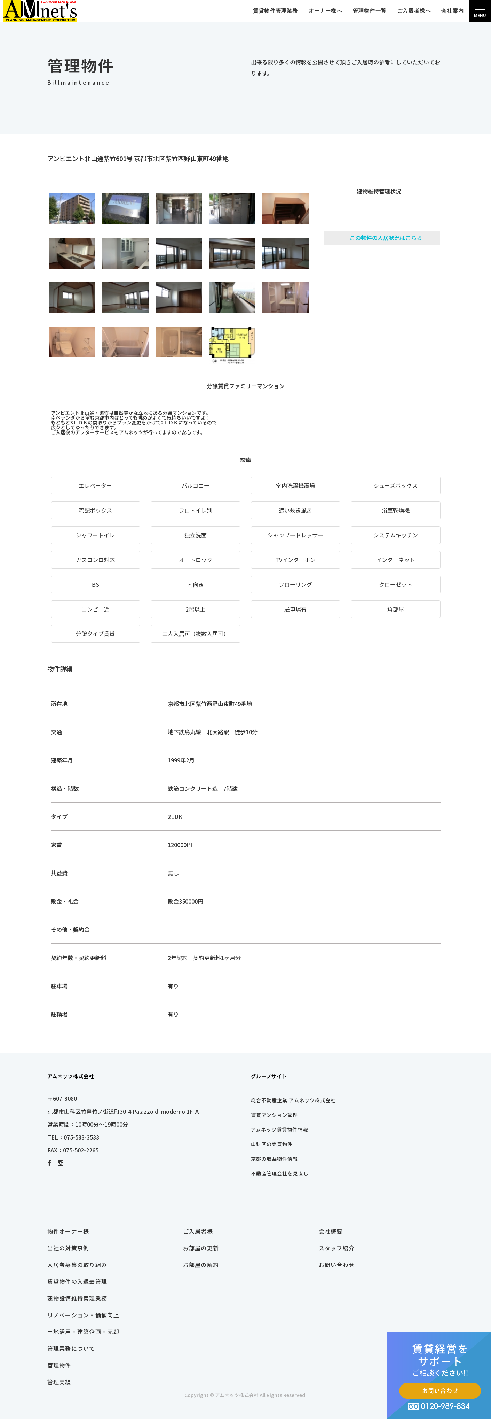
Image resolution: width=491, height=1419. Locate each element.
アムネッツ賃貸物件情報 (279, 1129)
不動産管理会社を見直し (280, 1173)
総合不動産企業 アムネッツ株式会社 (293, 1100)
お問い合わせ (337, 1264)
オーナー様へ (325, 11)
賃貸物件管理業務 (275, 11)
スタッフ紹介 (337, 1248)
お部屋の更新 (201, 1248)
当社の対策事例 (68, 1248)
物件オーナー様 (68, 1231)
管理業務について (71, 1348)
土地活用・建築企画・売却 (83, 1331)
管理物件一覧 (370, 11)
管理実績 (59, 1382)
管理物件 (59, 1365)
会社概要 (331, 1231)
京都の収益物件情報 (274, 1158)
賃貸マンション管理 (274, 1114)
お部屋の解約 (201, 1264)
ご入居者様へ (414, 11)
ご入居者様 (198, 1231)
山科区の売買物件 (272, 1144)
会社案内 (452, 11)
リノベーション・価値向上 (83, 1315)
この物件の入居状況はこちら (386, 237)
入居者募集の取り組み (77, 1264)
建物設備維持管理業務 (77, 1298)
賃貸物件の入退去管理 (77, 1281)
